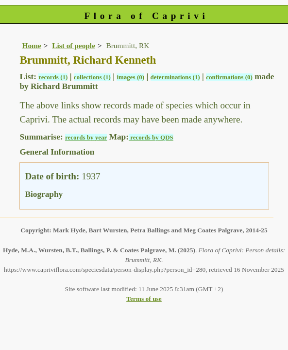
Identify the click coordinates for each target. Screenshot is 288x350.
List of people (73, 45)
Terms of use (144, 298)
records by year (86, 137)
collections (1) (92, 77)
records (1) (53, 77)
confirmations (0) (229, 77)
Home (31, 45)
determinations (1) (175, 77)
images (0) (130, 77)
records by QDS (151, 137)
